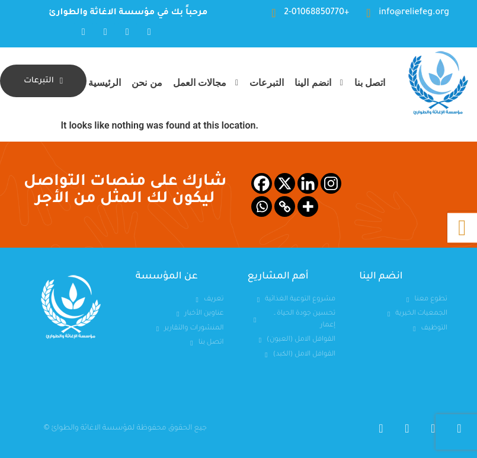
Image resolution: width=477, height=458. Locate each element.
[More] (307, 206)
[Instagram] (331, 183)
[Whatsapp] (261, 206)
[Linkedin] (307, 183)
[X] (284, 183)
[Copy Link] (284, 206)
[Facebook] (261, 183)
